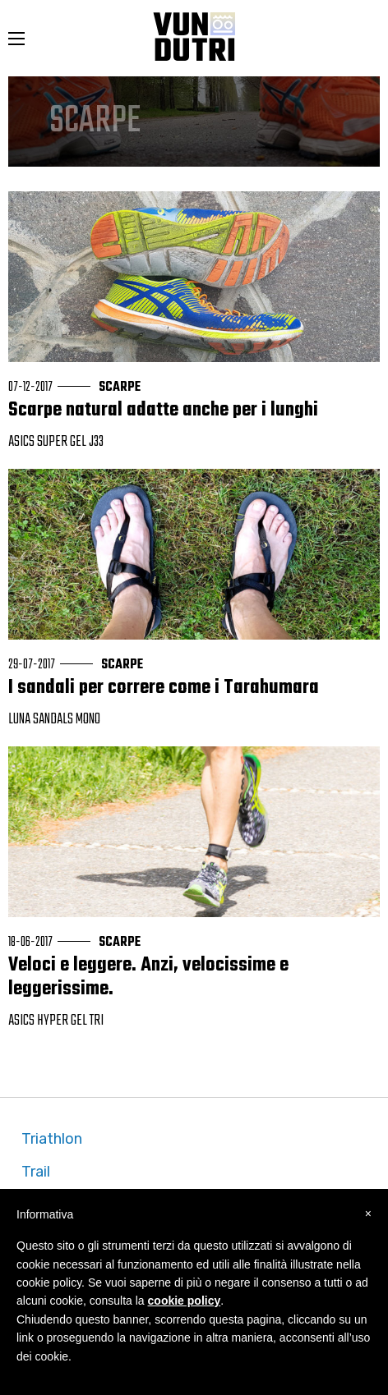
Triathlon (51, 1139)
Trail (35, 1172)
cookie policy (184, 1300)
